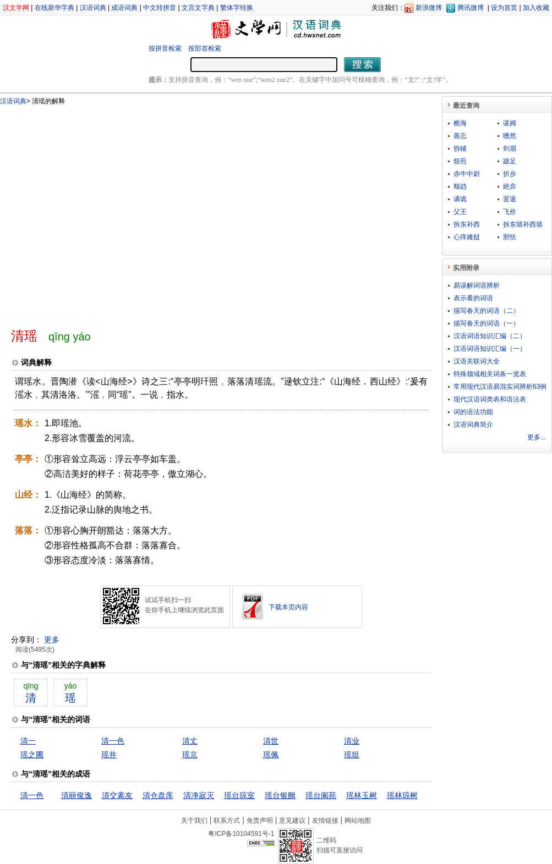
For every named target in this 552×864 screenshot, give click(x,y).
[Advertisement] (103, 212)
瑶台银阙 (280, 795)
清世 (270, 740)
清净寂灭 (198, 795)
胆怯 (509, 237)
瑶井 (109, 754)
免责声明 (260, 820)
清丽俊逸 (76, 795)
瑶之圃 (31, 754)
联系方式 (227, 820)
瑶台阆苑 (320, 795)
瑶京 (190, 754)
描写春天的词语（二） (486, 311)
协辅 (460, 148)
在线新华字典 (54, 8)
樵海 (460, 123)
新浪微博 (429, 8)
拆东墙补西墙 (523, 224)
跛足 (509, 161)
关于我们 (194, 820)
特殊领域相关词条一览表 (489, 374)
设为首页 (504, 8)
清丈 (190, 740)
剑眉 (509, 148)
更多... (536, 437)
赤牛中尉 (466, 174)
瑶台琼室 (239, 795)
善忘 (460, 136)
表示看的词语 (473, 298)
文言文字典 (198, 8)
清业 (351, 740)
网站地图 (358, 820)
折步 (509, 174)
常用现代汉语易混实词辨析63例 (499, 386)
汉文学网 (16, 8)
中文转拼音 (159, 8)
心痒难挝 (466, 237)
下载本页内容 (288, 607)
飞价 (509, 212)
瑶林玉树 (361, 795)
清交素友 (117, 795)
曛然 (509, 136)
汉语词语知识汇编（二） (489, 336)
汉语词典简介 (473, 424)
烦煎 (460, 161)
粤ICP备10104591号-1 (241, 834)
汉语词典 (93, 8)
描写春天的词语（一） (486, 323)
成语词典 (124, 8)
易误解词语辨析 (476, 285)
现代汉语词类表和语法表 (489, 399)
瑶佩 (270, 754)
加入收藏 (536, 8)
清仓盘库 (158, 795)
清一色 (112, 740)
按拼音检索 (165, 48)
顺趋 (460, 186)
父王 (460, 212)
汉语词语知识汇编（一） (489, 349)
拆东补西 (466, 224)
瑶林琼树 (402, 795)
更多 (51, 639)
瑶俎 (351, 754)
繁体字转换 (236, 8)
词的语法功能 (473, 412)
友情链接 (325, 820)
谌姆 (509, 123)
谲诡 (460, 199)
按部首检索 (204, 48)
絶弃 (509, 186)
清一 (28, 740)
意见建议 (292, 820)
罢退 (509, 199)
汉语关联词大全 (476, 361)
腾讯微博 (470, 8)
